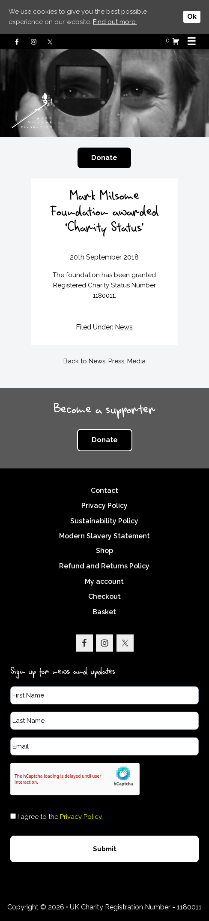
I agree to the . (60, 816)
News (124, 327)
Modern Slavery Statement (104, 536)
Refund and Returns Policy (104, 566)
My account (104, 581)
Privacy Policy (104, 505)
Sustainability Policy (104, 520)
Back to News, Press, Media (104, 361)
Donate (104, 158)
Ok (192, 16)
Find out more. (115, 22)
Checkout (104, 596)
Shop (104, 551)
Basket (104, 611)
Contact (104, 490)
